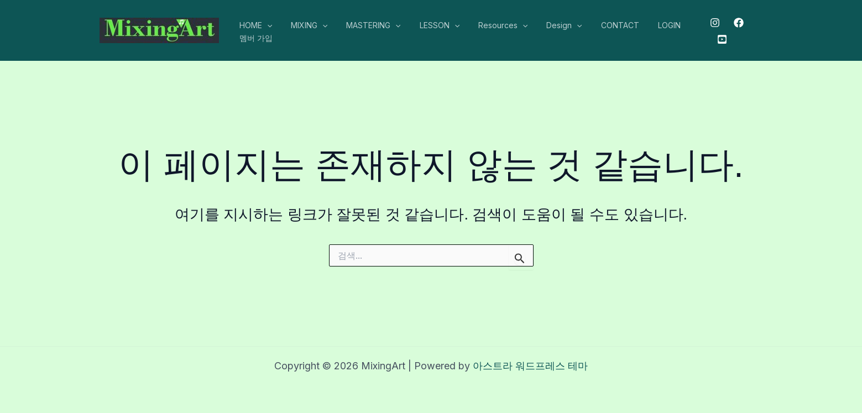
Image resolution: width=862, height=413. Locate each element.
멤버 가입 (254, 38)
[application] (265, 25)
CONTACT (598, 25)
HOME (254, 25)
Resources (488, 25)
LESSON (428, 25)
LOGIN (644, 25)
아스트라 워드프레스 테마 (530, 366)
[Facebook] (736, 23)
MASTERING (365, 25)
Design (545, 25)
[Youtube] (719, 39)
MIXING (304, 25)
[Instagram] (712, 23)
